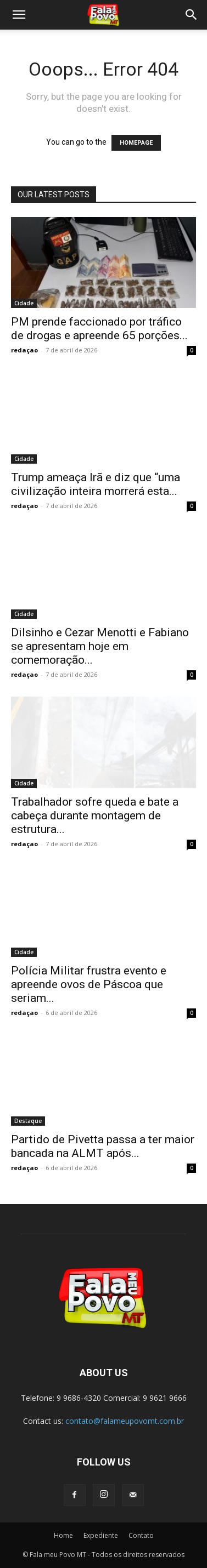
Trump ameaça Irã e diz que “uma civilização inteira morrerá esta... (95, 484)
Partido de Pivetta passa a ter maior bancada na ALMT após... (102, 1146)
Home (63, 1535)
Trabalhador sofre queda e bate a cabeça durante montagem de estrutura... (94, 815)
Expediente (100, 1535)
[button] (18, 15)
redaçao (24, 350)
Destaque (28, 1121)
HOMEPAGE (136, 142)
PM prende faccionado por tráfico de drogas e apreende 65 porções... (99, 328)
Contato (141, 1535)
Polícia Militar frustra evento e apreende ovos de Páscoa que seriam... (88, 984)
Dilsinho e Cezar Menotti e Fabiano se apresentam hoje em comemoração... (100, 646)
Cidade (23, 303)
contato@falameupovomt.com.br (124, 1421)
